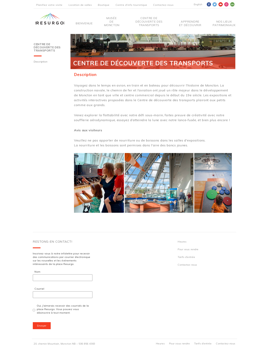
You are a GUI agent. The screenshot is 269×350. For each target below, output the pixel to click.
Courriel (39, 288)
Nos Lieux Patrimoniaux (224, 23)
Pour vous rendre (188, 249)
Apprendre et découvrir (190, 23)
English (198, 4)
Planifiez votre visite (49, 4)
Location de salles (80, 4)
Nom (38, 271)
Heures (182, 241)
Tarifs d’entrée (186, 257)
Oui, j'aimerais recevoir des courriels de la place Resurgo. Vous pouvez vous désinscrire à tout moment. (63, 309)
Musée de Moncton (111, 21)
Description (40, 61)
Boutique (103, 4)
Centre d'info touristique (131, 4)
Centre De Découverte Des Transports (149, 21)
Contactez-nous (163, 4)
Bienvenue (84, 23)
